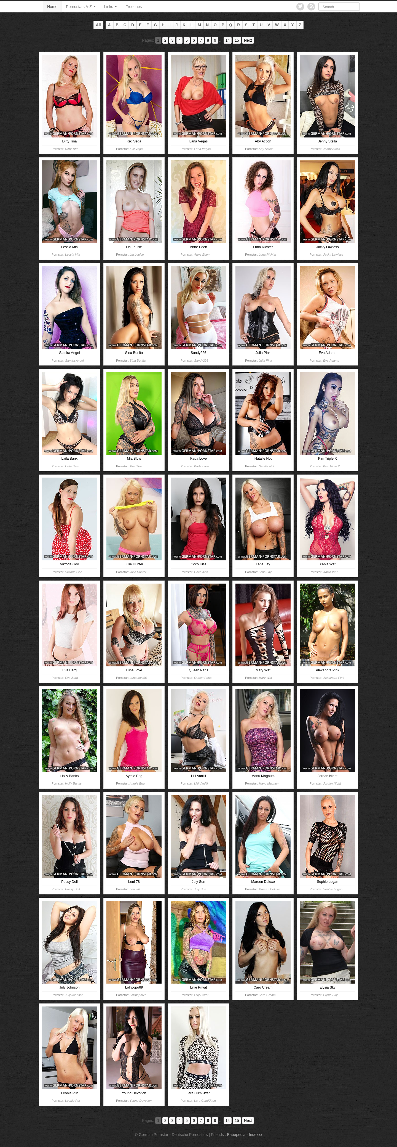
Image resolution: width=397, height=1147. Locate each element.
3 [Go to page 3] (172, 40)
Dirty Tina (71, 148)
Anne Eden (202, 254)
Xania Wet (330, 572)
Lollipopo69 (138, 995)
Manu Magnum (269, 783)
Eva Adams (331, 360)
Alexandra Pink (333, 677)
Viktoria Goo (73, 572)
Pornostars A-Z (80, 6)
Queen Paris (202, 677)
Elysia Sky (330, 995)
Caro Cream (267, 995)
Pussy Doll (72, 889)
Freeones (133, 6)
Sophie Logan (332, 889)
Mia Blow (136, 466)
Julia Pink (265, 360)
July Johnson (74, 995)
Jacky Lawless (333, 254)
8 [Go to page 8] (208, 40)
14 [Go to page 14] (228, 40)
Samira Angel (74, 360)
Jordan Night (332, 783)
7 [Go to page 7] (201, 40)
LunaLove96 (138, 677)
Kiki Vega (136, 148)
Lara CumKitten (205, 1100)
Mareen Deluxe (269, 889)
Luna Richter (267, 254)
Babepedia (236, 1134)
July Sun (200, 889)
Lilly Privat (201, 995)
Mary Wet (265, 677)
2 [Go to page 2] (165, 40)
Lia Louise (137, 254)
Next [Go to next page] (248, 40)
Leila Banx (72, 466)
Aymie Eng (137, 783)
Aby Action (266, 148)
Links (110, 6)
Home (52, 6)
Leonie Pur (72, 1100)
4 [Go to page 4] (179, 40)
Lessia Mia (72, 254)
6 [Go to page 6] (194, 40)
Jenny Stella (331, 148)
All (98, 25)
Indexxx (255, 1134)
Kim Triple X (331, 466)
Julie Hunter (138, 572)
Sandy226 (201, 360)
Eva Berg (71, 677)
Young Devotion (141, 1100)
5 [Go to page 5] (187, 40)
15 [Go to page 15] (237, 40)
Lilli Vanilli (201, 783)
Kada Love (201, 466)
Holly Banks (73, 783)
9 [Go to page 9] (215, 40)
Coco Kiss (201, 572)
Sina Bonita (138, 360)
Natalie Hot (266, 466)
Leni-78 (135, 889)
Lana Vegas (202, 148)
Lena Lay (265, 572)
